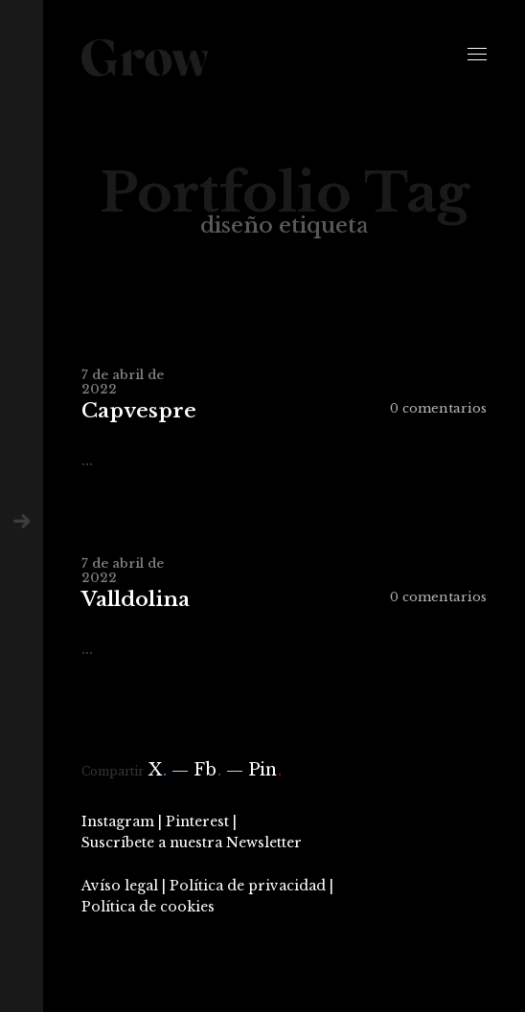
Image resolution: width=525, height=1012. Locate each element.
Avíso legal (119, 885)
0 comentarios (438, 408)
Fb (207, 769)
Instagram (117, 821)
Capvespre (138, 411)
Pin (265, 769)
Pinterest (197, 821)
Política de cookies (148, 906)
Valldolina (135, 600)
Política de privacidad (248, 885)
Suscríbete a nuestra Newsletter (191, 842)
